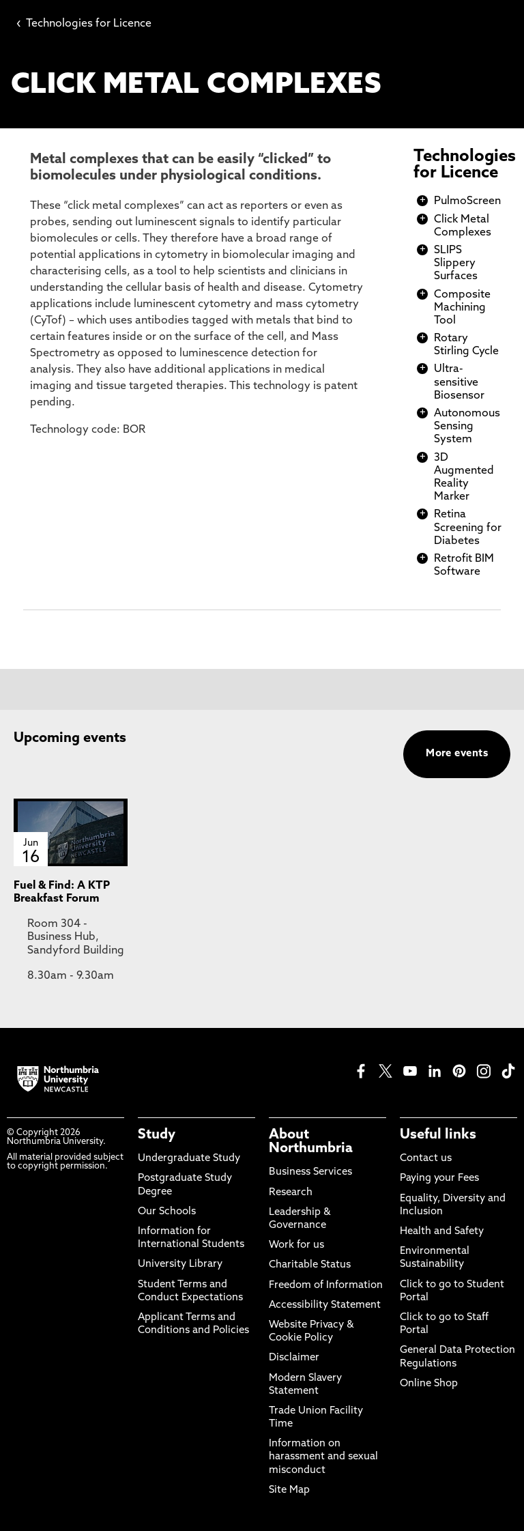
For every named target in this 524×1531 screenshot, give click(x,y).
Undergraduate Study (189, 1159)
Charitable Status (310, 1265)
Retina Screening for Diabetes (467, 527)
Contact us (426, 1159)
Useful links (438, 1135)
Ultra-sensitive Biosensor (459, 382)
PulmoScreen (467, 201)
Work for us (296, 1245)
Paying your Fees (439, 1178)
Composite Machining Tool (462, 307)
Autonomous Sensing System (467, 426)
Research (290, 1193)
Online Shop (429, 1384)
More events (457, 754)
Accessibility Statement (325, 1305)
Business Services (310, 1172)
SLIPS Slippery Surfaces (456, 263)
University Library (180, 1264)
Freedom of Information (326, 1285)
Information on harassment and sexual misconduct (323, 1457)
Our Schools (167, 1212)
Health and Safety (442, 1232)
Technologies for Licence (83, 24)
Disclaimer (294, 1358)
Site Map (289, 1490)
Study (156, 1135)
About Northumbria (311, 1142)
